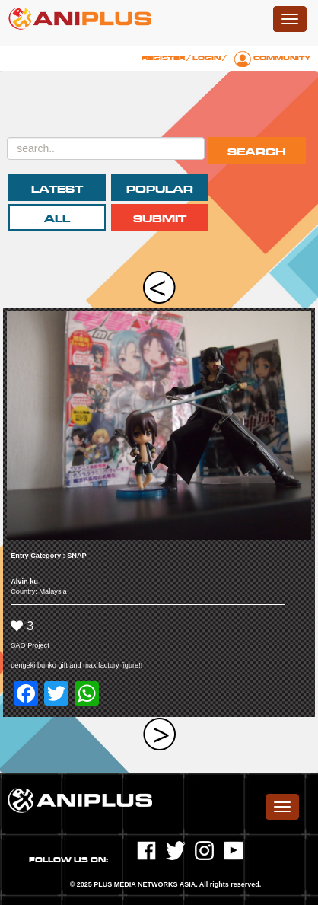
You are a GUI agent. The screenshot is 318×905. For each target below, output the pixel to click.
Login (206, 58)
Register (163, 58)
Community (281, 58)
